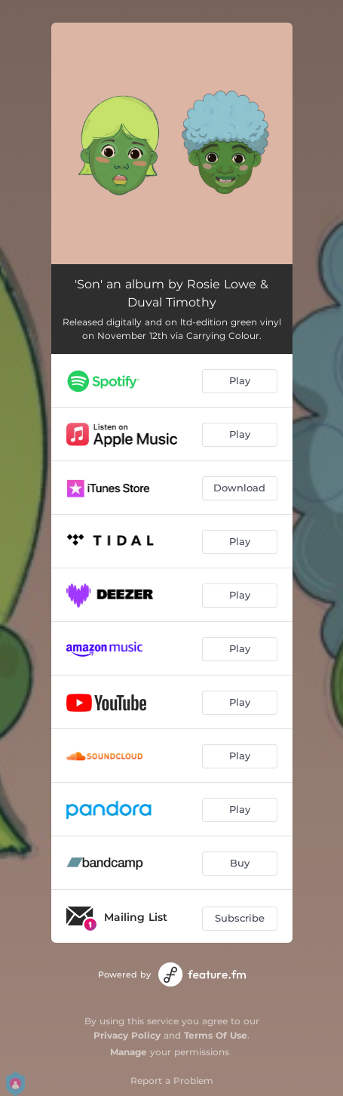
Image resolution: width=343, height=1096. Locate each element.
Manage (128, 1052)
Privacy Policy (127, 1035)
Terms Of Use (215, 1035)
